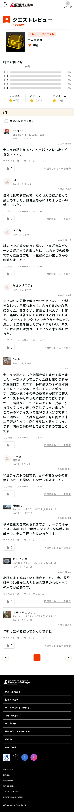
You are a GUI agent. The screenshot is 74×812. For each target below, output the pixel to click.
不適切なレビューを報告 (57, 168)
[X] (15, 757)
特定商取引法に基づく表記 (13, 797)
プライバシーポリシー (11, 791)
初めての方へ (11, 699)
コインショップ (13, 715)
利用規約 (6, 775)
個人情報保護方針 (9, 786)
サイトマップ (8, 769)
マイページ (10, 747)
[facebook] (24, 757)
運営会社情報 (8, 780)
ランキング (10, 723)
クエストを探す (13, 691)
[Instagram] (33, 757)
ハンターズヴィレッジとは (18, 707)
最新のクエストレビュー (17, 731)
